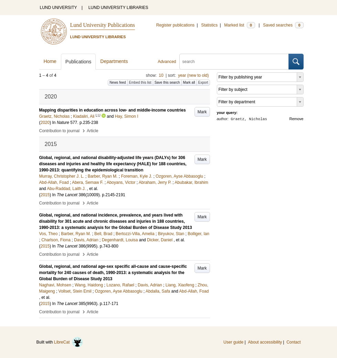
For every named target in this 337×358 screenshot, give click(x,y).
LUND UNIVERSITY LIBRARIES (118, 7)
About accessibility (265, 342)
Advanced (167, 61)
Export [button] (203, 82)
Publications (78, 61)
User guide (233, 342)
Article (92, 130)
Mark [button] (202, 111)
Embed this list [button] (140, 82)
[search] (234, 62)
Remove (296, 119)
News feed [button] (117, 82)
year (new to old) (193, 75)
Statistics (209, 25)
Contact (293, 342)
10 (161, 75)
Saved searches (283, 25)
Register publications (175, 25)
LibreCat (68, 342)
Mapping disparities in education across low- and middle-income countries (112, 110)
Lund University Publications (102, 25)
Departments (114, 61)
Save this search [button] (167, 82)
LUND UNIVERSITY (58, 7)
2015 (45, 194)
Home (50, 61)
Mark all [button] (189, 82)
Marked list (239, 25)
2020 (45, 122)
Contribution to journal (59, 130)
